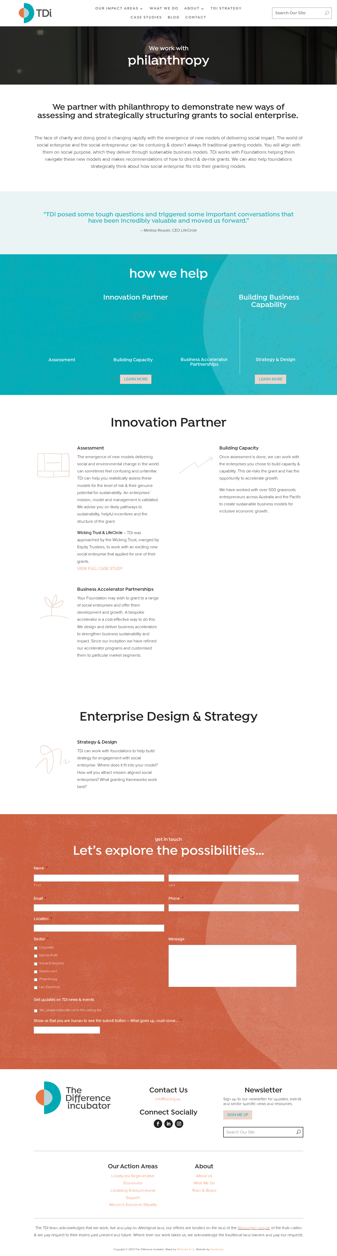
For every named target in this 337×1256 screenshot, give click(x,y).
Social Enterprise (51, 963)
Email (40, 899)
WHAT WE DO (164, 8)
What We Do (204, 1183)
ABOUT (192, 8)
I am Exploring (49, 987)
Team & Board (204, 1191)
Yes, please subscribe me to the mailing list (70, 1010)
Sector (41, 939)
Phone (175, 899)
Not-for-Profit (48, 955)
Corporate (46, 947)
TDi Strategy (226, 8)
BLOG (174, 17)
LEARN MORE (135, 379)
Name (40, 868)
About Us (204, 1176)
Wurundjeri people (254, 1228)
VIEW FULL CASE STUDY (100, 568)
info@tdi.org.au (168, 1099)
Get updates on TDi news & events (64, 1000)
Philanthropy (48, 979)
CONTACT (195, 17)
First (37, 885)
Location (43, 919)
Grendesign (217, 1249)
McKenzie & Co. (186, 1249)
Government (48, 971)
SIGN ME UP (237, 1115)
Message (176, 939)
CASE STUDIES (146, 17)
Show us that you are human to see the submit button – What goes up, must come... (107, 1021)
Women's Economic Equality (133, 1205)
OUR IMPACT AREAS (116, 8)
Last (172, 885)
